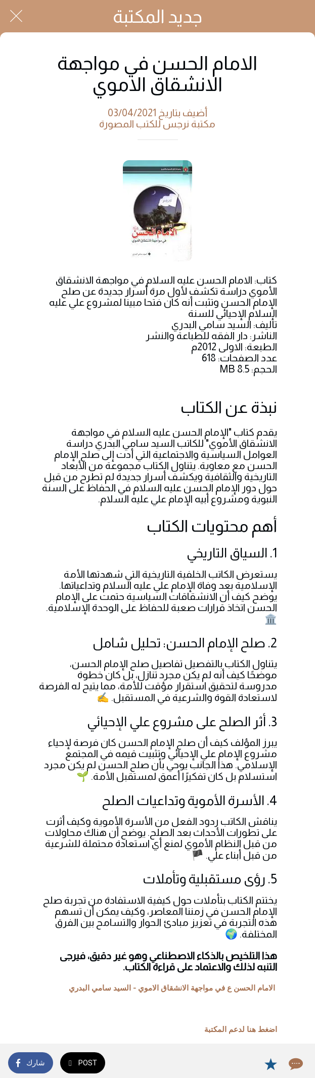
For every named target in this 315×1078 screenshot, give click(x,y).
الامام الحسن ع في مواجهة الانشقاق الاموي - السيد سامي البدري (172, 988)
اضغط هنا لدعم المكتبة (240, 1029)
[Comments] (295, 1064)
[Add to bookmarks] (270, 1064)
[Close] (16, 16)
